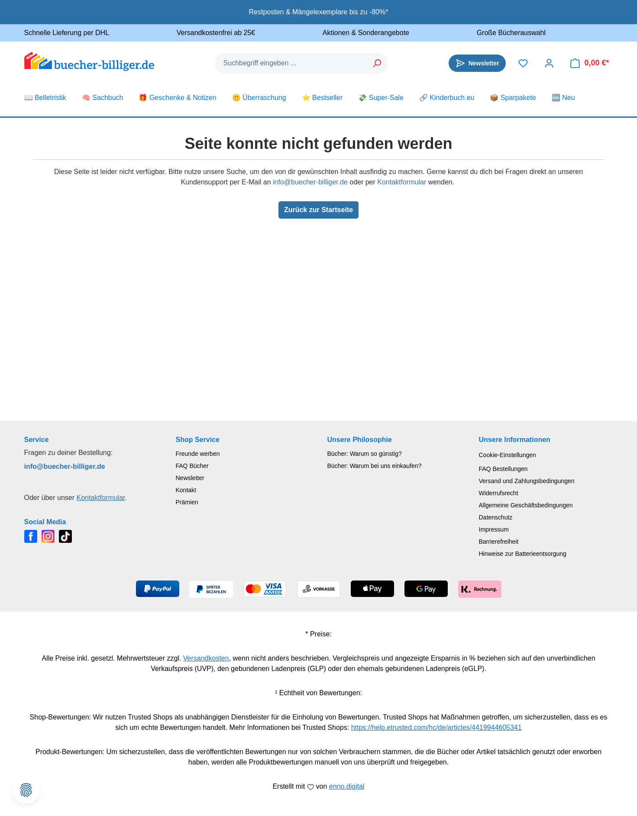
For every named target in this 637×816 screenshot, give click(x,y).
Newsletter (190, 477)
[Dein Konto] (549, 63)
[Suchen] (377, 63)
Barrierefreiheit (499, 541)
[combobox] (291, 63)
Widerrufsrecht (498, 493)
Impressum (494, 529)
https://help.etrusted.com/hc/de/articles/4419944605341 (436, 727)
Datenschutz (496, 517)
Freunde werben (198, 453)
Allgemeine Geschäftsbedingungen (526, 505)
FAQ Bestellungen (503, 468)
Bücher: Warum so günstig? (364, 453)
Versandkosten (206, 658)
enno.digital (347, 786)
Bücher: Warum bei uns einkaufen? (374, 465)
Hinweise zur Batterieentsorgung (522, 553)
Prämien (187, 502)
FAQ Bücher (192, 465)
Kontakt (186, 490)
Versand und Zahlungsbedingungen (527, 480)
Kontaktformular (401, 182)
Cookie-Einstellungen (507, 455)
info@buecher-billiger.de (310, 182)
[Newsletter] (477, 63)
